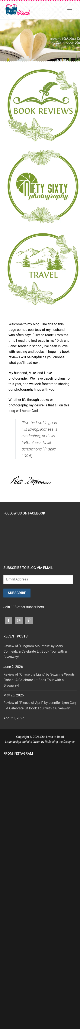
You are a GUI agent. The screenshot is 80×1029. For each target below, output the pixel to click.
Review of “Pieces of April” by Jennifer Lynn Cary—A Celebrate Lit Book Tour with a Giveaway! (40, 705)
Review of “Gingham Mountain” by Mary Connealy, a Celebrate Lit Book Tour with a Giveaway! (35, 651)
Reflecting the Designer (60, 741)
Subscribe (17, 593)
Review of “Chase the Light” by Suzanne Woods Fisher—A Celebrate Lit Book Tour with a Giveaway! (39, 679)
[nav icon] (70, 9)
